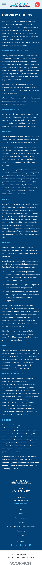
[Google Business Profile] (30, 545)
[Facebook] (12, 545)
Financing (21, 531)
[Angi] (25, 545)
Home (21, 513)
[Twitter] (16, 545)
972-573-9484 (21, 490)
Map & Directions (21, 503)
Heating (21, 522)
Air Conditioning (21, 518)
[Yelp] (21, 545)
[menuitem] (11, 557)
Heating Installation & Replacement (21, 526)
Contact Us (21, 535)
